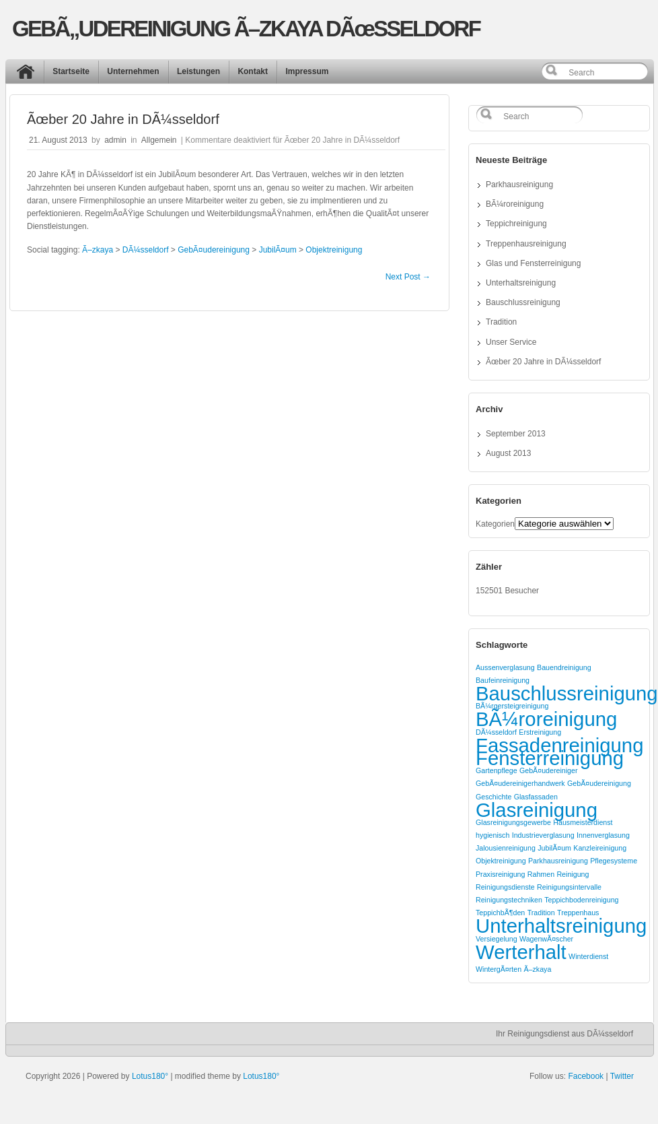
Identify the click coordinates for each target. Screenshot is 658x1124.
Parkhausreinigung (519, 184)
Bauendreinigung (564, 667)
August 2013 (508, 453)
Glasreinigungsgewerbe (513, 822)
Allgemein (159, 140)
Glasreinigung (536, 810)
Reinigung (572, 874)
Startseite (70, 71)
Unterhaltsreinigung (521, 283)
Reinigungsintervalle (569, 887)
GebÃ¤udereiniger (548, 770)
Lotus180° (150, 1076)
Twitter (622, 1076)
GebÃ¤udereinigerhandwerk (520, 783)
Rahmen (540, 874)
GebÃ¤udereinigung (214, 250)
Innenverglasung (603, 835)
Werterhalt (521, 952)
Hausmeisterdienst (582, 822)
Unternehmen (133, 71)
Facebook (586, 1076)
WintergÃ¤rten (498, 969)
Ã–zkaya (97, 250)
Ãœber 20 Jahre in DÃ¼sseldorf (543, 361)
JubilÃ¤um (278, 250)
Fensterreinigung (550, 758)
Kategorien (495, 524)
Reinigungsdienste (505, 887)
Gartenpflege (496, 770)
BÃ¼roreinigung (515, 204)
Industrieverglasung (543, 835)
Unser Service (511, 342)
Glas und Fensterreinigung (533, 263)
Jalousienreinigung (506, 848)
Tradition (501, 322)
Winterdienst (588, 956)
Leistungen (198, 71)
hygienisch (492, 835)
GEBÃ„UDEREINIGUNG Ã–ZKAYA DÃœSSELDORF (246, 28)
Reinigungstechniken (509, 900)
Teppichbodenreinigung (581, 900)
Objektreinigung (333, 250)
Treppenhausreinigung (526, 244)
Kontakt (252, 71)
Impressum (306, 71)
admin (115, 140)
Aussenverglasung (505, 667)
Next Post (408, 277)
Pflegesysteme (613, 861)
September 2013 (516, 433)
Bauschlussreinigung (523, 302)
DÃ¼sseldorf (145, 250)
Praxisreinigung (500, 874)
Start (29, 75)
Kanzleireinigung (599, 848)
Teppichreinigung (516, 223)
